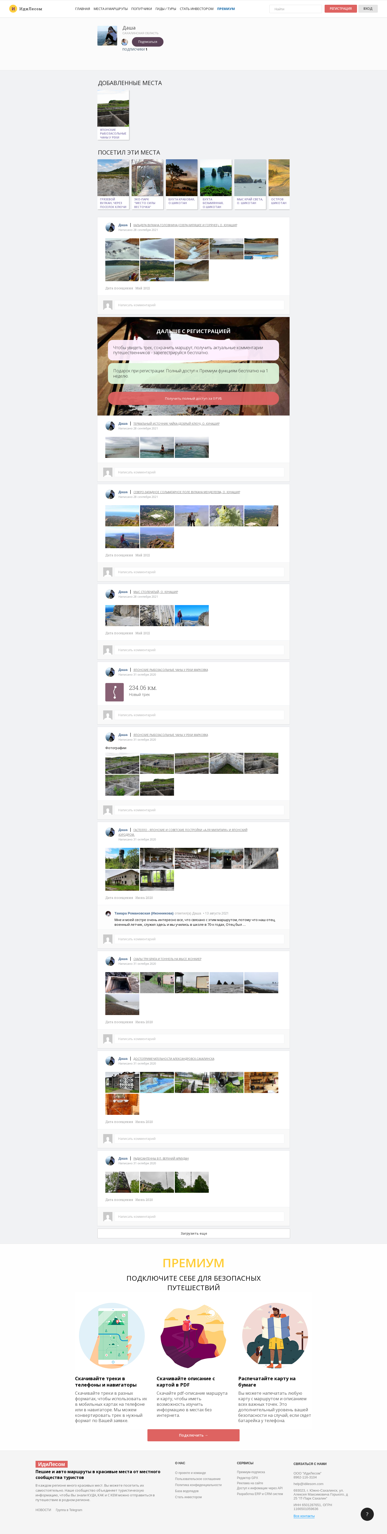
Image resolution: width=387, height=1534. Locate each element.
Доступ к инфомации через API (260, 1488)
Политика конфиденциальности (198, 1485)
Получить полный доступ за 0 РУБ (193, 398)
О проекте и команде (190, 1473)
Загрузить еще (194, 1233)
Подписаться (147, 42)
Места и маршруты (111, 8)
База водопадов (187, 1491)
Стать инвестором (197, 8)
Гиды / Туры (166, 8)
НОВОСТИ (43, 1510)
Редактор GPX (247, 1478)
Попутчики (141, 8)
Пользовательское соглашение (198, 1479)
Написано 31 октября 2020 (137, 674)
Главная (82, 8)
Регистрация (341, 8)
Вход (368, 8)
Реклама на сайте (250, 1483)
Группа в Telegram (69, 1510)
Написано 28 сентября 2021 (138, 230)
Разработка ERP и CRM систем (260, 1494)
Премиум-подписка (251, 1472)
